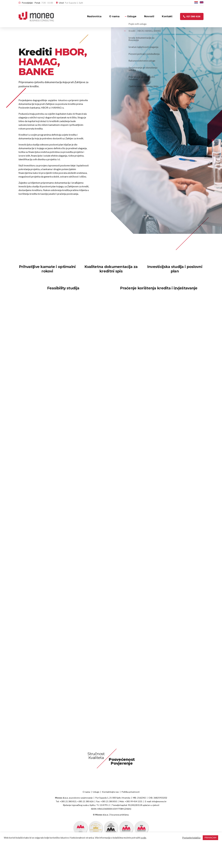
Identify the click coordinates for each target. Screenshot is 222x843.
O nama (114, 16)
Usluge (131, 16)
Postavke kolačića (191, 837)
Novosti (149, 16)
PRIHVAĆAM (210, 837)
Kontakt (167, 16)
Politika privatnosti (130, 792)
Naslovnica (94, 16)
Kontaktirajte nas (110, 792)
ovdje (143, 837)
